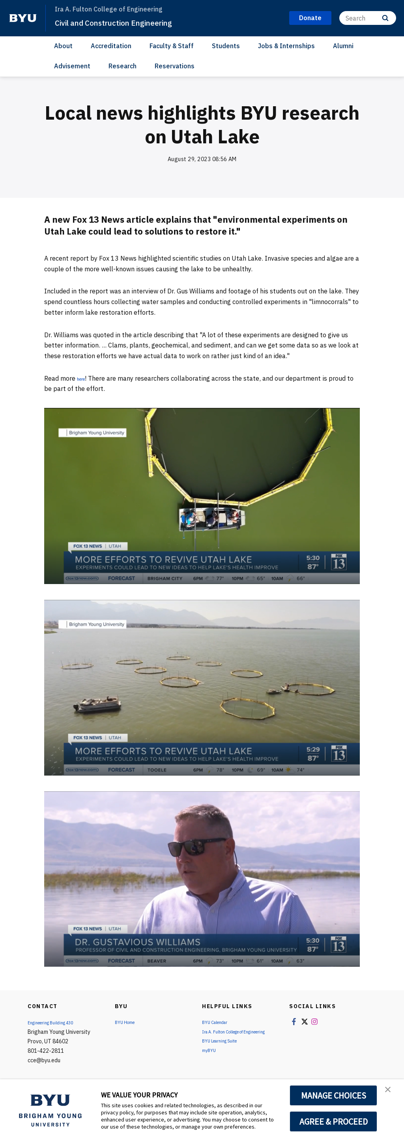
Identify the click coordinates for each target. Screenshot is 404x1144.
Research (122, 66)
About (63, 46)
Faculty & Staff (172, 46)
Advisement (72, 66)
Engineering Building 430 (58, 1022)
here (83, 378)
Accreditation (111, 46)
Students (226, 46)
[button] (391, 1093)
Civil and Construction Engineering (131, 22)
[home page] (23, 18)
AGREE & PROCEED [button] (333, 1121)
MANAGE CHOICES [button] (333, 1095)
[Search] (367, 18)
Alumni (343, 46)
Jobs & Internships (286, 46)
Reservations (175, 66)
